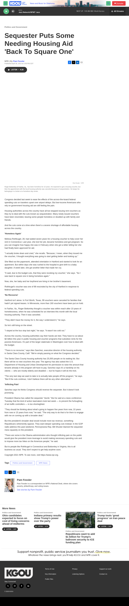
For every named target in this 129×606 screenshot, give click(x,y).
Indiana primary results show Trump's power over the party (47, 518)
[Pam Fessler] (10, 485)
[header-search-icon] (108, 3)
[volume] (13, 11)
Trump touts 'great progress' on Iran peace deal (111, 518)
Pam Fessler (19, 61)
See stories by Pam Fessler (29, 489)
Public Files (49, 579)
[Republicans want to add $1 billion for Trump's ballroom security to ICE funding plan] (80, 520)
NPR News (43, 463)
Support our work (105, 569)
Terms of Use (49, 569)
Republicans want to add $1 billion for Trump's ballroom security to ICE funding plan (80, 538)
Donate (119, 3)
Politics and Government (16, 27)
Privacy (74, 569)
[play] (6, 11)
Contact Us (103, 574)
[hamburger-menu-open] (5, 3)
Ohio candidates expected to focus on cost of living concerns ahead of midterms (15, 519)
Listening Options (78, 574)
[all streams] (117, 11)
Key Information (50, 574)
